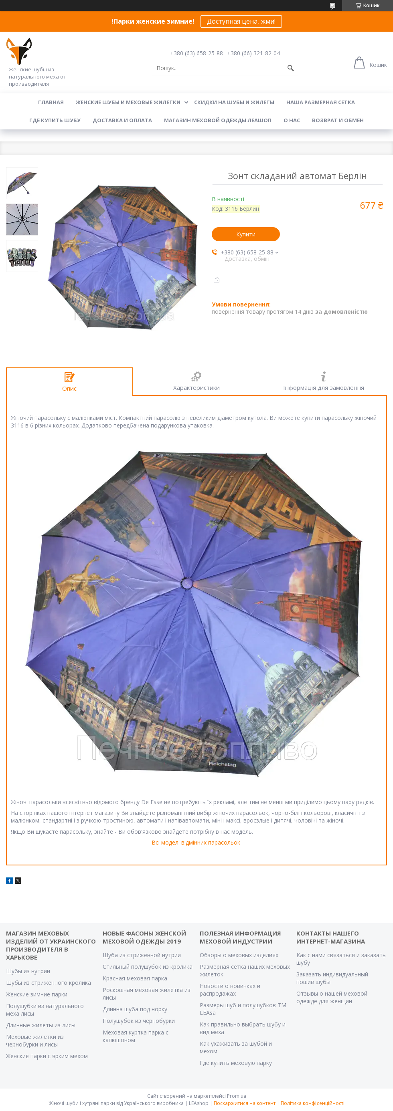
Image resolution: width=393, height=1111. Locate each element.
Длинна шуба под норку (135, 1009)
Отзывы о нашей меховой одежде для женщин (331, 997)
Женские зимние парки (36, 994)
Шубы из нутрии (28, 971)
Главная (51, 102)
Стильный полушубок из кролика (147, 966)
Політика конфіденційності (312, 1103)
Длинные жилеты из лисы (40, 1025)
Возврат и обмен (338, 120)
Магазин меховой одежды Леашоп (217, 120)
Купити (245, 234)
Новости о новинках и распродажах (230, 989)
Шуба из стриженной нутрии (142, 955)
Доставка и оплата (122, 120)
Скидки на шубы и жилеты (234, 102)
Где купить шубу (55, 120)
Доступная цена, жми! (241, 21)
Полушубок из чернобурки (139, 1020)
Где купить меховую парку (236, 1063)
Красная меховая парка (135, 978)
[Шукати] (291, 68)
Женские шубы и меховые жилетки (128, 102)
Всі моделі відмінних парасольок (196, 842)
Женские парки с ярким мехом (47, 1056)
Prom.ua (236, 1096)
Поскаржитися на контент (245, 1103)
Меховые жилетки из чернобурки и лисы (35, 1040)
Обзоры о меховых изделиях (239, 955)
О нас (292, 120)
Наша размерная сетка (320, 102)
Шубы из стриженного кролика (48, 982)
